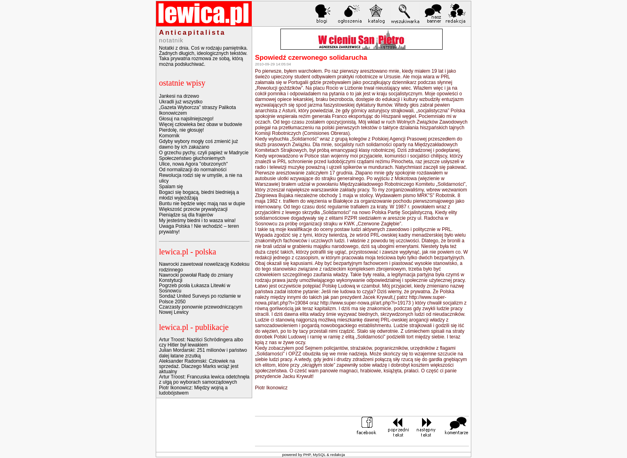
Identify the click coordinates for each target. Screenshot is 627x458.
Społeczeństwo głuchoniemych (192, 158)
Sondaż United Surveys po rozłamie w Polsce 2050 (200, 298)
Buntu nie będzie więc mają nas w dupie (202, 203)
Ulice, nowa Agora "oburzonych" (193, 164)
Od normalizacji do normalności (192, 169)
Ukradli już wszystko (181, 102)
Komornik (169, 136)
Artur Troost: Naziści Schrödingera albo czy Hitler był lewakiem (201, 342)
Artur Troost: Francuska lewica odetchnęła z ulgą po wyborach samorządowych (204, 379)
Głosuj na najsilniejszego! (186, 119)
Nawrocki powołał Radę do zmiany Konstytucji (196, 277)
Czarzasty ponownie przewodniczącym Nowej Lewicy (200, 309)
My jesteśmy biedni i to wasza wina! (197, 220)
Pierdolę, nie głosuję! (181, 130)
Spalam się (171, 186)
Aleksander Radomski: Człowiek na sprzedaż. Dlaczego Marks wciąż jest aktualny (198, 366)
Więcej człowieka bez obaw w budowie (200, 124)
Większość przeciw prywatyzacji (193, 209)
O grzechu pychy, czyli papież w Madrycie (204, 152)
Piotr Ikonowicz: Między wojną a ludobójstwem (193, 390)
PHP (307, 454)
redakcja (337, 454)
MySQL (319, 454)
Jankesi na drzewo (179, 96)
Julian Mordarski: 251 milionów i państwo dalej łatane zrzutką (203, 352)
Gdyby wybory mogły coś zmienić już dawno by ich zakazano (198, 144)
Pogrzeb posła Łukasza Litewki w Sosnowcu (194, 288)
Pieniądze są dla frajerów (186, 215)
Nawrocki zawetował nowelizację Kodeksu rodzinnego (204, 266)
